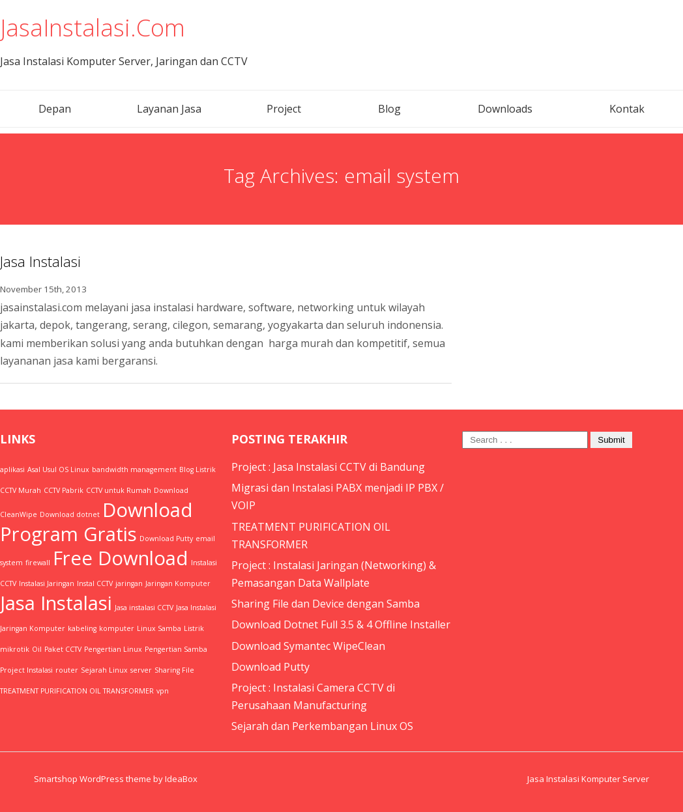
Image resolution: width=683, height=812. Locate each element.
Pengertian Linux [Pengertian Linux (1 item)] (113, 649)
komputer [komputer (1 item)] (116, 628)
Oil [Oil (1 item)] (37, 649)
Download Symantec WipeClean (308, 646)
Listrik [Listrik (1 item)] (194, 628)
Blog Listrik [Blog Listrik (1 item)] (197, 469)
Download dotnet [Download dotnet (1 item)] (70, 514)
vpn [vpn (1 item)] (162, 690)
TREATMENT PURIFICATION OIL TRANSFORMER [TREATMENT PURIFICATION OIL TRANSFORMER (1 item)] (77, 690)
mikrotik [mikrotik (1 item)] (14, 649)
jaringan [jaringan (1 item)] (129, 583)
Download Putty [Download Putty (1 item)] (166, 538)
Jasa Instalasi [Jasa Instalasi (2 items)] (56, 603)
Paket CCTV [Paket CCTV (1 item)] (62, 649)
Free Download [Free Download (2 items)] (120, 558)
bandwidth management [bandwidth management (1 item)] (134, 469)
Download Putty (270, 667)
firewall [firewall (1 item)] (37, 562)
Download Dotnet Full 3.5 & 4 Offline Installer (340, 624)
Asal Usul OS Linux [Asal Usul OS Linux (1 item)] (58, 469)
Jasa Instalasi (40, 261)
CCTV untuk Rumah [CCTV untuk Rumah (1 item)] (118, 490)
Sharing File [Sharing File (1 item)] (174, 670)
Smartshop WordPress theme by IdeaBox (115, 779)
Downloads (505, 109)
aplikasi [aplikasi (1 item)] (12, 469)
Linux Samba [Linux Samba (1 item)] (159, 628)
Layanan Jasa (169, 109)
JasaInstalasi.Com (92, 28)
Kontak (627, 109)
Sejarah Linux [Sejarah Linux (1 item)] (104, 670)
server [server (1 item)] (141, 670)
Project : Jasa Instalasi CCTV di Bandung (328, 467)
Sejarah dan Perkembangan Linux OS (322, 726)
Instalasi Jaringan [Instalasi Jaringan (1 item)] (46, 583)
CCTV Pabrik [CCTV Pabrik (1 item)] (63, 490)
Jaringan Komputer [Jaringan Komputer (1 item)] (178, 583)
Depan (54, 109)
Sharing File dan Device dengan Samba (325, 603)
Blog (389, 109)
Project (284, 109)
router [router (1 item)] (66, 670)
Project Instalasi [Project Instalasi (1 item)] (26, 670)
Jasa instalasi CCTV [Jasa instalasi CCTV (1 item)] (144, 607)
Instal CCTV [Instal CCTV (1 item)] (95, 583)
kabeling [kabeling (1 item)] (82, 628)
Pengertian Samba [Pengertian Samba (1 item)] (176, 649)
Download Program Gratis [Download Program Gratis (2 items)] (96, 522)
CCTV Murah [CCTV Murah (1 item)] (20, 490)
